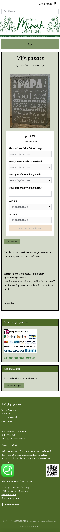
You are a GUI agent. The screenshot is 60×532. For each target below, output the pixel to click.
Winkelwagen (14, 385)
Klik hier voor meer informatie (20, 357)
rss (38, 521)
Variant (13, 200)
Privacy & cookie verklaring (15, 487)
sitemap (33, 521)
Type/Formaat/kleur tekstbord (25, 161)
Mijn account (48, 4)
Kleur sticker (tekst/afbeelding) (25, 148)
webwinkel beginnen (48, 521)
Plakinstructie (8, 494)
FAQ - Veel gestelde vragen (14, 491)
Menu (30, 44)
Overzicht (12, 241)
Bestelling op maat (10, 498)
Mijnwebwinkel (34, 526)
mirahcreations (10, 504)
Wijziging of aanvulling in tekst (25, 174)
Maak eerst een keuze (30, 228)
